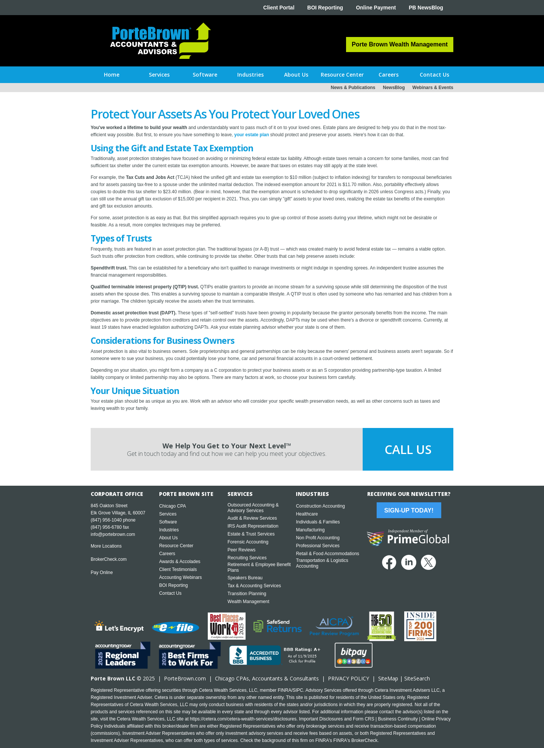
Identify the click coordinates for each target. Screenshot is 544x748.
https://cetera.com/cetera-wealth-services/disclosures (243, 719)
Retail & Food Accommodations (327, 553)
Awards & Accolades (179, 561)
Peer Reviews (241, 550)
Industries (169, 530)
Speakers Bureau (245, 577)
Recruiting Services (246, 557)
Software (168, 522)
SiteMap (388, 678)
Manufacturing (310, 530)
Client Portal (278, 8)
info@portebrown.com (113, 534)
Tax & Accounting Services (254, 585)
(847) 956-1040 (106, 520)
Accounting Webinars (180, 577)
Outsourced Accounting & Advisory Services (252, 507)
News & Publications (353, 87)
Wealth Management (248, 601)
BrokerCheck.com (109, 559)
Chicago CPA (172, 506)
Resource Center (176, 545)
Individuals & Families (318, 522)
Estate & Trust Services (251, 534)
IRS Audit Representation (252, 526)
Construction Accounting (320, 506)
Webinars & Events (433, 87)
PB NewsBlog (426, 8)
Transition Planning (246, 593)
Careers (167, 553)
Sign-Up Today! (408, 510)
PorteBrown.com (185, 678)
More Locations (106, 546)
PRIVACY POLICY (348, 678)
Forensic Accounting (247, 542)
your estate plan (251, 134)
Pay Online (102, 572)
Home (111, 74)
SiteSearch (417, 678)
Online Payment (376, 8)
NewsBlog (394, 87)
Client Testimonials (178, 569)
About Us (168, 537)
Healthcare (307, 514)
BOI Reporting (325, 8)
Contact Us (170, 593)
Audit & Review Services (252, 518)
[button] (159, 74)
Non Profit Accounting (317, 537)
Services (167, 514)
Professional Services (317, 545)
